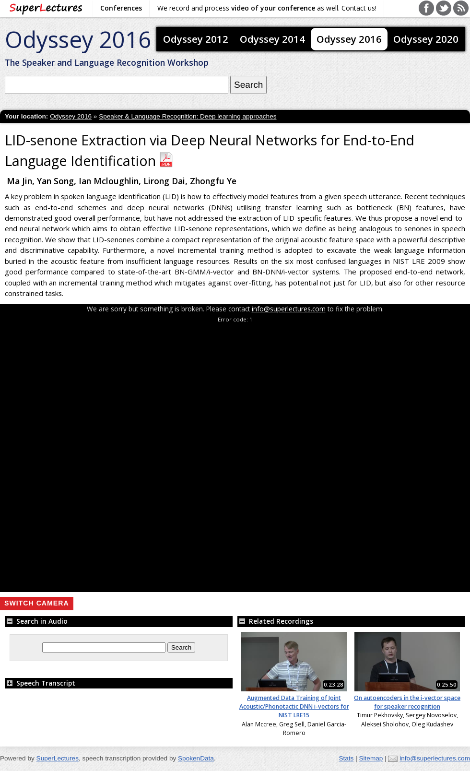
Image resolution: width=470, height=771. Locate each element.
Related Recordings (275, 621)
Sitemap (371, 758)
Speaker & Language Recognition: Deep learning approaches (187, 116)
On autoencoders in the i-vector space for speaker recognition (407, 702)
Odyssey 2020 (425, 39)
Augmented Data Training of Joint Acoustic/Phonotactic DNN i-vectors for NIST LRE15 (294, 707)
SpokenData (196, 758)
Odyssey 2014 (272, 39)
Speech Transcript (40, 683)
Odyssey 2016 (78, 39)
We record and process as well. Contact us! (266, 7)
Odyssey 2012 (195, 39)
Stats (346, 758)
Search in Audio (36, 621)
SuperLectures (57, 758)
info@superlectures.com (289, 308)
